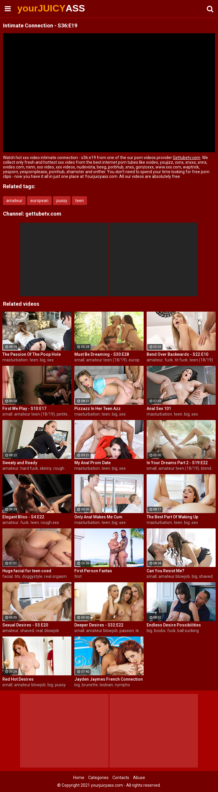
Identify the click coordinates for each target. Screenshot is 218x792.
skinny (46, 468)
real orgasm (55, 576)
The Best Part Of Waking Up (172, 517)
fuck (169, 360)
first (78, 576)
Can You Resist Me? (165, 570)
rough (58, 468)
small (79, 360)
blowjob (52, 630)
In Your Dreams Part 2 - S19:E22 (177, 462)
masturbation (15, 360)
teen (79, 200)
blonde (207, 468)
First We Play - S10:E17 (24, 408)
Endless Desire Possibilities (174, 625)
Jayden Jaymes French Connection (108, 679)
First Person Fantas (93, 570)
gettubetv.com (43, 214)
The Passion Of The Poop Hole (31, 354)
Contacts (120, 777)
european (39, 200)
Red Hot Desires (18, 679)
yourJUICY (32, 8)
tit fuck (181, 360)
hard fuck (29, 468)
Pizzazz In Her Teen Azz (97, 408)
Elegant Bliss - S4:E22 (23, 517)
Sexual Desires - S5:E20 (25, 625)
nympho (122, 684)
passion (126, 630)
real (39, 630)
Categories (98, 777)
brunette (90, 684)
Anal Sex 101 (159, 408)
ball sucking (188, 630)
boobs (159, 630)
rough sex (50, 522)
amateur (14, 200)
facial (7, 576)
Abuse (139, 777)
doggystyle (32, 576)
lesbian (142, 630)
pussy (61, 200)
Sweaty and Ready (19, 462)
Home (78, 777)
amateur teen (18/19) (106, 360)
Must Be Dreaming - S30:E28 (101, 354)
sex (50, 360)
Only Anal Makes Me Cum (98, 517)
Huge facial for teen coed (26, 570)
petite (62, 414)
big (42, 360)
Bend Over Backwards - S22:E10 (177, 354)
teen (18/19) (201, 360)
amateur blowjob (174, 576)
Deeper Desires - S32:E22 (98, 625)
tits (17, 576)
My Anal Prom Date (92, 462)
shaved (206, 576)
